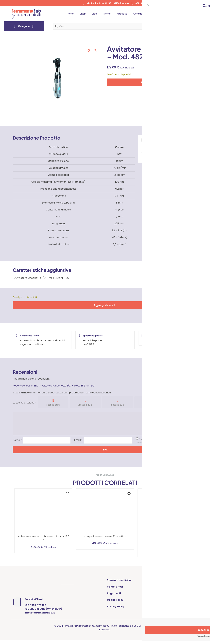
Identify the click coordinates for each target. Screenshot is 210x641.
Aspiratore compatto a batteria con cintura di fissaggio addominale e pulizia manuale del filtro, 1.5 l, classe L (166, 540)
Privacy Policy (115, 607)
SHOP (152, 607)
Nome (17, 440)
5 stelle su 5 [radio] (182, 405)
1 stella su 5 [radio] (53, 405)
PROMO (153, 593)
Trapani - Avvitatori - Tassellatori (173, 147)
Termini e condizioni (119, 580)
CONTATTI (155, 587)
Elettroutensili (166, 145)
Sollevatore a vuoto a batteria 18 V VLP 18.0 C (43, 538)
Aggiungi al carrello (152, 82)
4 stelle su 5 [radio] (150, 405)
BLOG (152, 600)
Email (78, 440)
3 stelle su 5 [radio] (117, 405)
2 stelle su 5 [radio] (85, 405)
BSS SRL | (139, 627)
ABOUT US (155, 580)
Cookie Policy (115, 600)
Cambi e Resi (115, 587)
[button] (95, 50)
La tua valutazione (24, 403)
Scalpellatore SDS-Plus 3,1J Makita (104, 537)
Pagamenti (114, 593)
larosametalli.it (101, 627)
